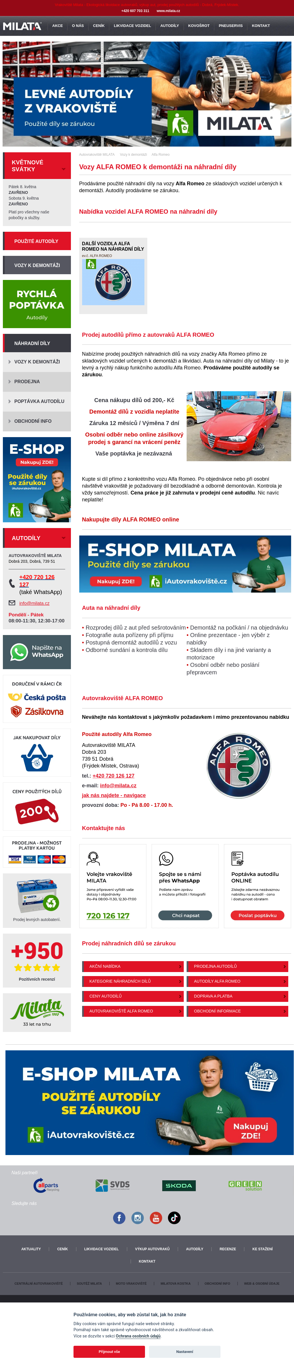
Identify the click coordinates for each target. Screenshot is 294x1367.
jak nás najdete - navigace (114, 795)
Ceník (62, 1249)
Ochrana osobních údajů (138, 1336)
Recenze (228, 1249)
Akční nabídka (105, 966)
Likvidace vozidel (101, 1249)
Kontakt (147, 1261)
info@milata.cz (118, 785)
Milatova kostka (175, 1283)
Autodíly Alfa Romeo (217, 981)
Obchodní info (33, 421)
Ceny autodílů (106, 996)
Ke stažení (262, 1249)
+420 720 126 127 (114, 776)
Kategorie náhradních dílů (120, 981)
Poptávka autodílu (39, 401)
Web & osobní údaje (261, 1283)
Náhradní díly (32, 343)
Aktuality (31, 1249)
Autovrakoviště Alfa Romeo (121, 1011)
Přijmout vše (109, 1352)
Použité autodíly (36, 241)
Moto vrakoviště (131, 1283)
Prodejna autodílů (215, 966)
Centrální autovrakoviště (38, 1283)
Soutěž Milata (89, 1283)
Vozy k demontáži (37, 265)
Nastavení (184, 1352)
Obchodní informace (217, 1011)
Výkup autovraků (152, 1249)
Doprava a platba (213, 996)
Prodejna (27, 381)
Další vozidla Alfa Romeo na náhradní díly (113, 246)
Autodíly (194, 1249)
